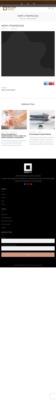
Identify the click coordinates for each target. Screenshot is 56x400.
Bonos (2, 201)
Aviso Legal (4, 214)
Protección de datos (6, 217)
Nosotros (3, 194)
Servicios (3, 197)
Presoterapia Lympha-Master (40, 134)
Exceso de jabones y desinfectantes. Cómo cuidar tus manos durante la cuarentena (13, 135)
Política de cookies (5, 224)
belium (39, 132)
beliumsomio (13, 28)
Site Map (3, 227)
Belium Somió (23, 18)
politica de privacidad (6, 221)
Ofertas (3, 204)
